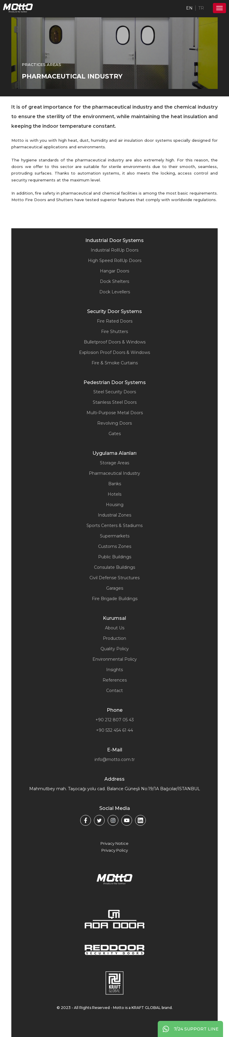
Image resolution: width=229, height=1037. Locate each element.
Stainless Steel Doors (115, 402)
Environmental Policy (114, 659)
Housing (114, 504)
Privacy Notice (114, 843)
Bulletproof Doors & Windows (115, 342)
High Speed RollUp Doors (114, 260)
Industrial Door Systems (114, 240)
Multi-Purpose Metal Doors (114, 412)
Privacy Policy (114, 850)
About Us (114, 628)
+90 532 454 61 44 (114, 730)
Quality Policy (114, 648)
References (115, 680)
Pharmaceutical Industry (114, 473)
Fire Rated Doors (114, 321)
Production (114, 638)
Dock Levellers (114, 292)
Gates (115, 433)
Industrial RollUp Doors (114, 250)
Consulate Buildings (114, 567)
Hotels (114, 494)
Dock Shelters (114, 281)
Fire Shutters (114, 331)
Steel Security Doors (114, 392)
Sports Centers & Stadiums (114, 525)
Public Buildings (114, 557)
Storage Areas (114, 463)
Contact (114, 690)
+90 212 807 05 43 (114, 719)
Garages (114, 588)
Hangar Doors (114, 271)
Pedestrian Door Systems (114, 382)
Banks (114, 483)
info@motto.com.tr (115, 759)
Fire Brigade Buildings (114, 598)
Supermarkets (114, 536)
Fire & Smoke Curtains (115, 363)
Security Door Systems (114, 311)
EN (189, 8)
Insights (114, 669)
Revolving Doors (114, 423)
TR (201, 8)
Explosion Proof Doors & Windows (114, 352)
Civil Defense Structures (114, 577)
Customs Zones (114, 546)
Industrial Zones (114, 515)
